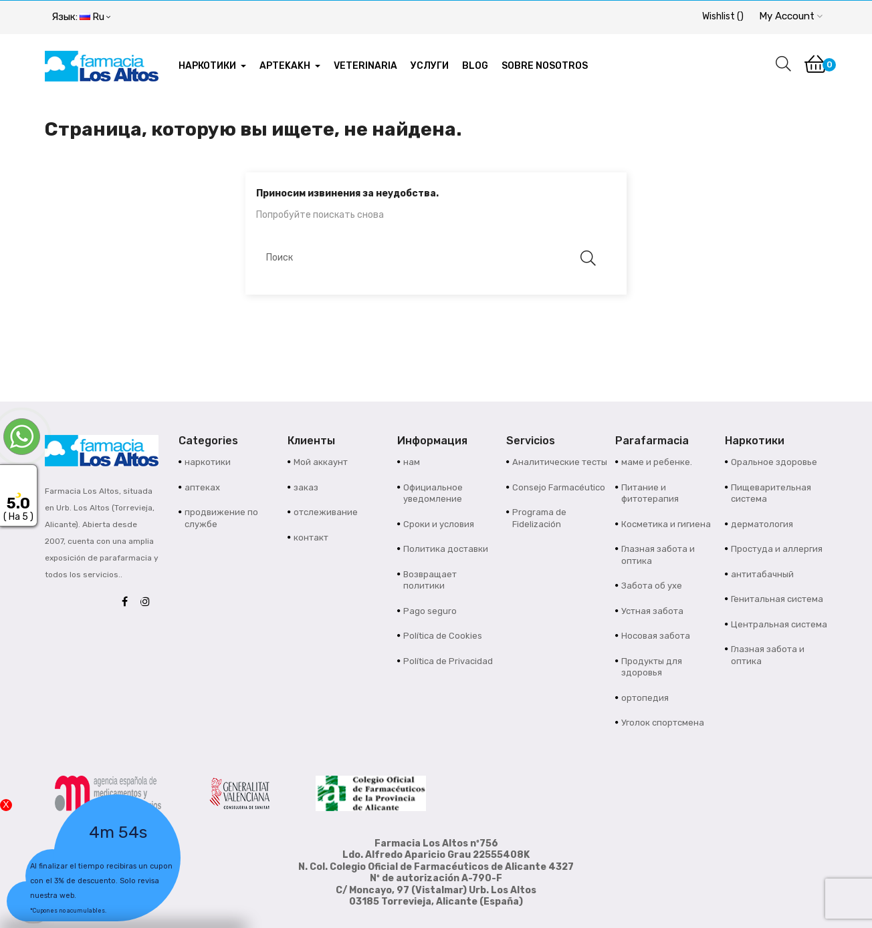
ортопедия (645, 698)
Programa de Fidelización (539, 518)
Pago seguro (430, 611)
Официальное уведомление (433, 493)
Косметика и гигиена (666, 524)
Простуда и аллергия (777, 549)
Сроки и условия (438, 524)
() (723, 16)
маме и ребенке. (656, 462)
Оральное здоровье (774, 462)
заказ (306, 487)
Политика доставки (445, 549)
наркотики (208, 462)
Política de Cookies (442, 636)
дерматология (762, 524)
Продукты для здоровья (651, 667)
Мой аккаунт (321, 462)
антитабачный (762, 574)
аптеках (202, 487)
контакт (311, 537)
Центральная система (779, 624)
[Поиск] (429, 258)
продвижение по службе (221, 518)
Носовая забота (655, 636)
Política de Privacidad (448, 661)
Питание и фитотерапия (650, 493)
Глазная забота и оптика (658, 555)
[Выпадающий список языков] (81, 17)
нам (411, 462)
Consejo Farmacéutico (558, 487)
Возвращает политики (430, 580)
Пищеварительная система (771, 493)
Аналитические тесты (559, 462)
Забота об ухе (651, 586)
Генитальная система (777, 599)
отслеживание (326, 512)
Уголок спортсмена (662, 723)
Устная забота (652, 611)
